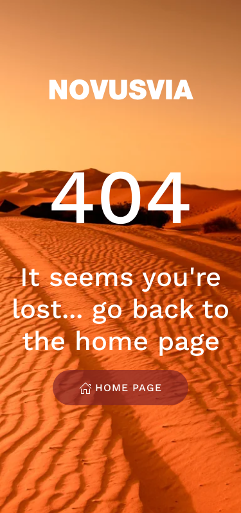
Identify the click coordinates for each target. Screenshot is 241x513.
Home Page (120, 388)
